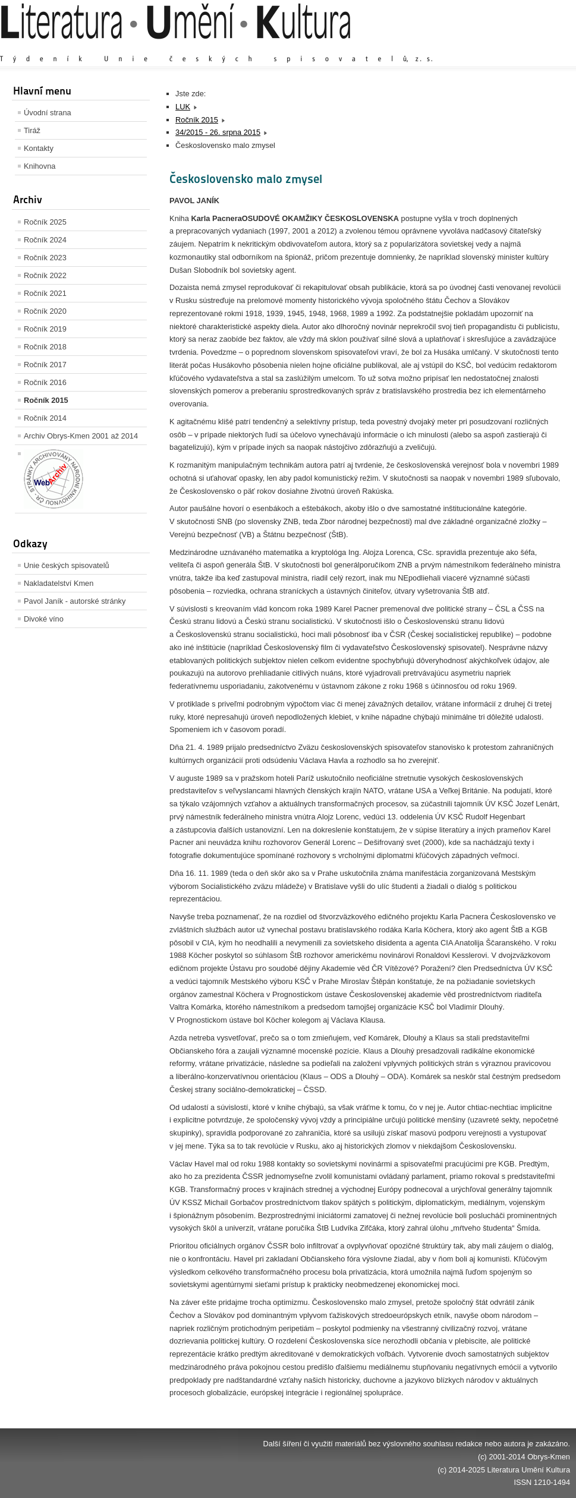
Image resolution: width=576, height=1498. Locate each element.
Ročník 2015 (46, 400)
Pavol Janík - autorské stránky (74, 601)
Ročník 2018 (45, 346)
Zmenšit (534, 47)
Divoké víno (44, 618)
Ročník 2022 (45, 275)
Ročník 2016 (45, 382)
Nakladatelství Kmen (58, 583)
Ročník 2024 (45, 239)
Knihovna (39, 166)
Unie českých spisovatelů (66, 565)
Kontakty (38, 148)
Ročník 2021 (45, 293)
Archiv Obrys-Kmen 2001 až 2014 (81, 435)
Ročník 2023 (45, 257)
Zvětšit (466, 47)
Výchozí (499, 47)
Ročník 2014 (45, 418)
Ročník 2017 (45, 364)
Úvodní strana (47, 112)
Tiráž (32, 130)
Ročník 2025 (45, 221)
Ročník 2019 (45, 328)
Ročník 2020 (45, 311)
